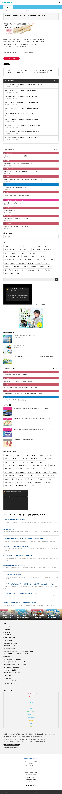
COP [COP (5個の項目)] (14, 246)
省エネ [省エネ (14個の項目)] (16, 270)
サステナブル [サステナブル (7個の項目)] (36, 249)
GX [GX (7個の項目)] (26, 246)
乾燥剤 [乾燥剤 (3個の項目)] (25, 256)
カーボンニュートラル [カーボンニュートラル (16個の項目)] (10, 249)
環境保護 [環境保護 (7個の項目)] (33, 266)
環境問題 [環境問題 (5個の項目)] (42, 266)
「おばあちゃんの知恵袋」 (15, 39)
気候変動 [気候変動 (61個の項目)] (30, 263)
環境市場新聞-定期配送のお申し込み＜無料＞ (15, 664)
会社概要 (31, 763)
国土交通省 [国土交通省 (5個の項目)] (28, 260)
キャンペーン (6, 627)
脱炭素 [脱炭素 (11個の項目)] (39, 270)
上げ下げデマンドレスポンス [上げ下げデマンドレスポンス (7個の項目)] (12, 256)
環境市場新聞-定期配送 (31, 775)
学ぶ (31, 705)
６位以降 (55, 368)
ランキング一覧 (7, 675)
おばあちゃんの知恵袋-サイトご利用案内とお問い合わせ (18, 651)
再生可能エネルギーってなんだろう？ (13, 574)
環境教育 (31, 721)
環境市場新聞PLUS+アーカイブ (12, 673)
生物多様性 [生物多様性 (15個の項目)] (8, 270)
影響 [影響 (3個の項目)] (52, 260)
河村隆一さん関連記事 (9, 637)
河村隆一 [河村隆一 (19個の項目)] (46, 263)
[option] (8, 614)
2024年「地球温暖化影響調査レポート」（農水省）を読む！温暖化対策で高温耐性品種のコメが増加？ (29, 584)
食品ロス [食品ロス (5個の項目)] (19, 273)
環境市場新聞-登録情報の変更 (11, 667)
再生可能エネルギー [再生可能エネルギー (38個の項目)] (10, 260)
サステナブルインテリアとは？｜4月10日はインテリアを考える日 (20, 593)
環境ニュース (31, 714)
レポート (31, 702)
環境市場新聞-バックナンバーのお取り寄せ (15, 662)
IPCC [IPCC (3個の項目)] (31, 246)
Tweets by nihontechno (10, 747)
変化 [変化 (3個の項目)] (45, 260)
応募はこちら (11, 58)
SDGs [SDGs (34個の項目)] (38, 246)
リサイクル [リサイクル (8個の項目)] (42, 253)
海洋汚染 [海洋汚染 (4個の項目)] (7, 266)
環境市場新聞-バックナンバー (31, 782)
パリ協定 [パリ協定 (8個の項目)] (21, 253)
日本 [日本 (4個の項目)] (12, 263)
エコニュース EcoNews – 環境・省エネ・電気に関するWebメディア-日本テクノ (26, 515)
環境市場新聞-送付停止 (10, 670)
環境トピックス (31, 711)
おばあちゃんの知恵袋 (9, 648)
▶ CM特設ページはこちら (38, 304)
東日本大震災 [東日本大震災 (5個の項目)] (20, 263)
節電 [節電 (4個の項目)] (23, 270)
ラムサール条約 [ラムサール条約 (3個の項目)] (32, 253)
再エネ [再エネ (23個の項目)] (42, 256)
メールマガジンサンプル (10, 681)
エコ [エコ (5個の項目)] (45, 246)
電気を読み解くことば (9, 645)
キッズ (31, 696)
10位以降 (55, 149)
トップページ (6, 629)
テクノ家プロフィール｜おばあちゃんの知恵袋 (16, 654)
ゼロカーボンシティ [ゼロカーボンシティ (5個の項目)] (49, 249)
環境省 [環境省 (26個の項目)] (50, 266)
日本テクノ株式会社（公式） (31, 761)
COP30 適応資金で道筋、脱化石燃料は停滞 (14, 519)
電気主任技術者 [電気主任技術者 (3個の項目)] (9, 273)
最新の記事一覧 (7, 635)
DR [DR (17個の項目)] (20, 246)
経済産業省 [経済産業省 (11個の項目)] (31, 270)
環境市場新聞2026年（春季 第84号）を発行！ (15, 565)
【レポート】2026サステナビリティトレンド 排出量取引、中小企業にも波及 (23, 538)
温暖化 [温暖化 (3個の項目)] (26, 266)
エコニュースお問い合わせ (10, 683)
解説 (31, 726)
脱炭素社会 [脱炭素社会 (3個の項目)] (48, 270)
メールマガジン (7, 678)
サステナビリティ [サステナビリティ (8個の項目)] (24, 249)
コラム (31, 699)
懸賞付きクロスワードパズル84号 (12, 659)
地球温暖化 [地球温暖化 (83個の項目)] (38, 260)
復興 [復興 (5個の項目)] (6, 263)
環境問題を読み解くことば (10, 643)
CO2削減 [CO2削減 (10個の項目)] (7, 246)
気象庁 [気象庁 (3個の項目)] (38, 263)
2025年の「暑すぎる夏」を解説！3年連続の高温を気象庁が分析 (19, 603)
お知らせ (31, 768)
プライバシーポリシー (31, 765)
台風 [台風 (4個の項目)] (20, 260)
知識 (31, 723)
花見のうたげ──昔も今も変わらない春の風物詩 (15, 546)
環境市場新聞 (6, 656)
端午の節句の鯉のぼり (9, 529)
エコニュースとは (7, 640)
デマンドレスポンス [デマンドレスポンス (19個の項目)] (10, 253)
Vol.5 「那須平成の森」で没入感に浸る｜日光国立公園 (17, 556)
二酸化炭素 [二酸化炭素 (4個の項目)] (34, 256)
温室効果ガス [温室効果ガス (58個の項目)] (17, 266)
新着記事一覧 (6, 632)
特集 (31, 708)
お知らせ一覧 (52, 80)
